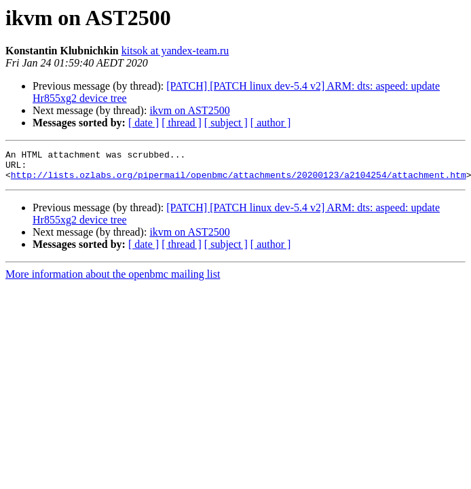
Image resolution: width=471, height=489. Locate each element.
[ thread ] (182, 122)
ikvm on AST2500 (189, 110)
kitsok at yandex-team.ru (175, 50)
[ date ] (143, 122)
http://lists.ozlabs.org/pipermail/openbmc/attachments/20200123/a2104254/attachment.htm (238, 181)
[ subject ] (226, 122)
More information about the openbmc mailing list (112, 280)
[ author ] (270, 122)
